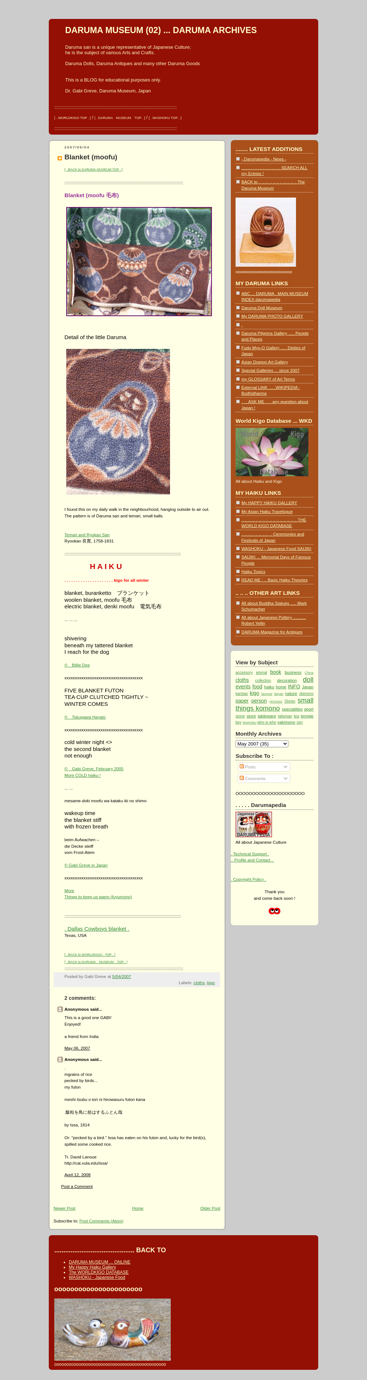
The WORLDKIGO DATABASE (99, 1272)
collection (263, 681)
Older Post (210, 1208)
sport (308, 709)
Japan (307, 686)
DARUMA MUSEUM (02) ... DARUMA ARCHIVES (161, 30)
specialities (292, 709)
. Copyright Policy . (248, 879)
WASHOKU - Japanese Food (97, 1277)
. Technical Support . (250, 853)
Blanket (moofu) (90, 157)
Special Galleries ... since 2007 (270, 370)
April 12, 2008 (77, 1174)
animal (261, 673)
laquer (279, 694)
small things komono (274, 704)
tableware (267, 715)
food (257, 686)
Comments (252, 778)
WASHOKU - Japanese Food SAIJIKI (276, 548)
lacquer (267, 694)
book (275, 672)
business (293, 672)
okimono (306, 694)
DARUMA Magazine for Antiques (272, 631)
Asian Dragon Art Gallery (264, 361)
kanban (242, 694)
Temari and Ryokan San (87, 534)
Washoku (249, 722)
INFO (294, 686)
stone (240, 716)
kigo (211, 982)
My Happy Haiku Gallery (92, 1267)
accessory (244, 673)
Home (137, 1208)
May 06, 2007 (77, 1048)
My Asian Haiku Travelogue (267, 511)
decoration (287, 680)
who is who (266, 722)
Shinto (289, 701)
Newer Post (64, 1208)
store (251, 715)
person (259, 701)
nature (291, 693)
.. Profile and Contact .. (252, 860)
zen (299, 722)
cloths (199, 982)
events (243, 686)
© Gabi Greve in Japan (85, 865)
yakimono (286, 722)
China (309, 673)
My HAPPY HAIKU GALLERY (269, 502)
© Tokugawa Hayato (85, 717)
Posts (248, 766)
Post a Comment (77, 1186)
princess (275, 701)
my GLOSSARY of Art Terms (268, 379)
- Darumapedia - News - (263, 158)
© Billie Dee (77, 665)
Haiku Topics (253, 571)
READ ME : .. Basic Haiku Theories (274, 579)
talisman (285, 716)
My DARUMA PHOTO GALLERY (272, 316)
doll (308, 679)
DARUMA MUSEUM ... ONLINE (99, 1262)
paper (242, 701)
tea (296, 716)
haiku (269, 686)
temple (307, 715)
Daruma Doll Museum (261, 307)
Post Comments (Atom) (101, 1220)
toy (238, 722)
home (281, 686)
